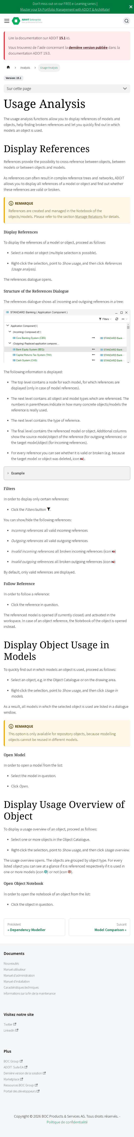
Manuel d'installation (17, 981)
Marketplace (13, 1079)
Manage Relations (89, 216)
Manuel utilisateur (15, 969)
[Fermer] (131, 7)
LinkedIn (11, 1030)
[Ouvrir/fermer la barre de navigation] (7, 21)
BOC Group (13, 1061)
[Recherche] (126, 21)
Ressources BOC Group (21, 1085)
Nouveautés (11, 963)
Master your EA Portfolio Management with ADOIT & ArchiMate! (65, 9)
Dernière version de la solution (25, 1073)
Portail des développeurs (22, 1091)
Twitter (10, 1024)
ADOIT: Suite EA (15, 1067)
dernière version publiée (88, 47)
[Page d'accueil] (8, 68)
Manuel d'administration (19, 975)
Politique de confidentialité (67, 1122)
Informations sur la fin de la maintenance (29, 993)
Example (18, 473)
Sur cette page (19, 88)
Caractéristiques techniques (21, 987)
